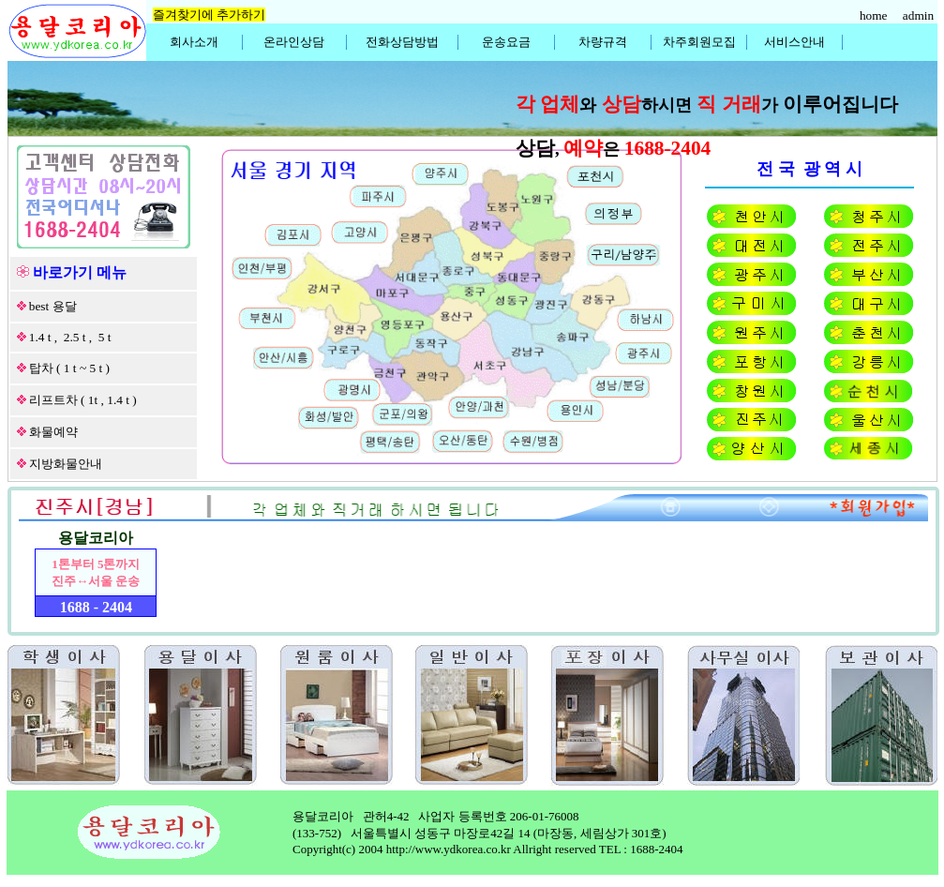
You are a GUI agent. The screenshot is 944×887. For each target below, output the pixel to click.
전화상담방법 (402, 42)
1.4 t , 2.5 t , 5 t (70, 337)
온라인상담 (293, 42)
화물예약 (53, 432)
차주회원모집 (699, 42)
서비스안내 (794, 42)
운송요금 (506, 42)
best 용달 (53, 306)
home (875, 15)
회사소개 (194, 42)
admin (920, 15)
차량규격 (602, 42)
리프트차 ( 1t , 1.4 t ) (83, 400)
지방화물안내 (65, 464)
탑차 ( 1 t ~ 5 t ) (69, 368)
